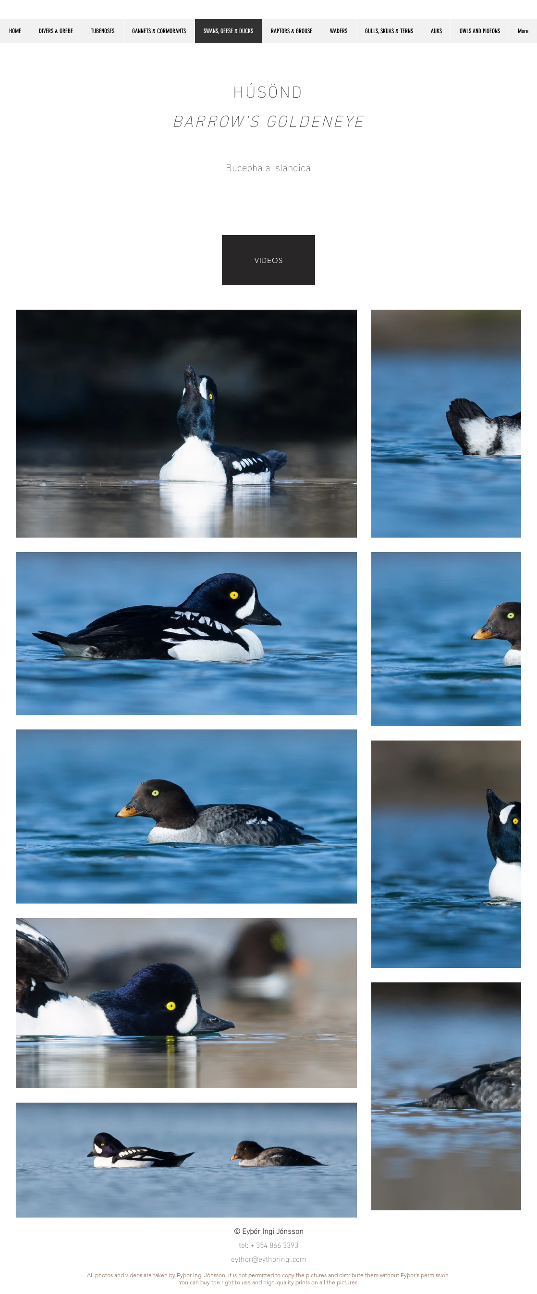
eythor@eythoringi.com (268, 1258)
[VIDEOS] (268, 260)
